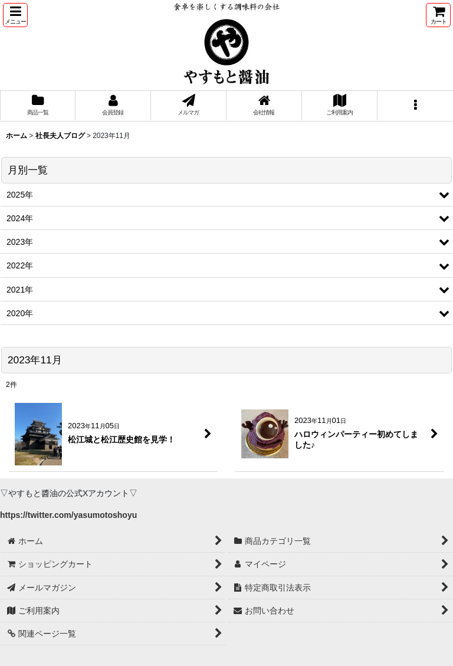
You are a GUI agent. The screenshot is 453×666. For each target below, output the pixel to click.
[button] (15, 15)
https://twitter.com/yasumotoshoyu (68, 515)
